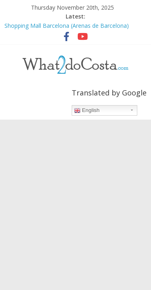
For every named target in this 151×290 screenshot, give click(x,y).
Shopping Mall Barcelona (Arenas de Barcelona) (66, 25)
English (86, 110)
